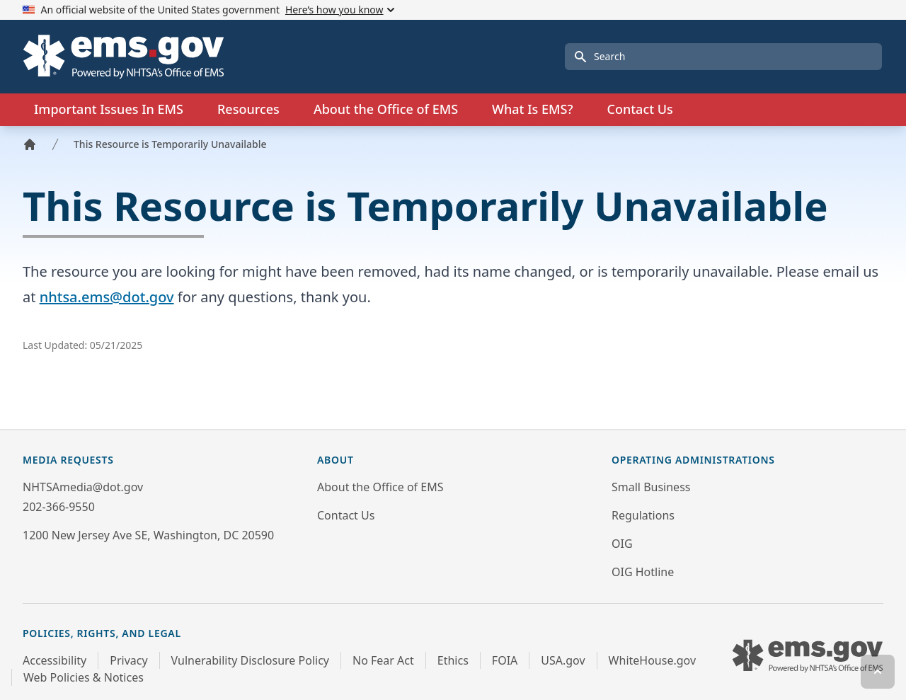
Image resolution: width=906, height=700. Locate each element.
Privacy (128, 660)
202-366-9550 (59, 507)
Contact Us (639, 109)
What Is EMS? (532, 109)
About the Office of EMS (380, 487)
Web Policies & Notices (83, 677)
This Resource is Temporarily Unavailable (170, 144)
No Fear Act (383, 660)
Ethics (453, 660)
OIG (622, 543)
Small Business (651, 487)
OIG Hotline (643, 572)
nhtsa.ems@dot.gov (107, 296)
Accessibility (54, 660)
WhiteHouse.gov (652, 660)
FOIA (504, 660)
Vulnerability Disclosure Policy (250, 660)
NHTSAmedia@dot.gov (83, 487)
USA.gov (563, 660)
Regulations (643, 515)
